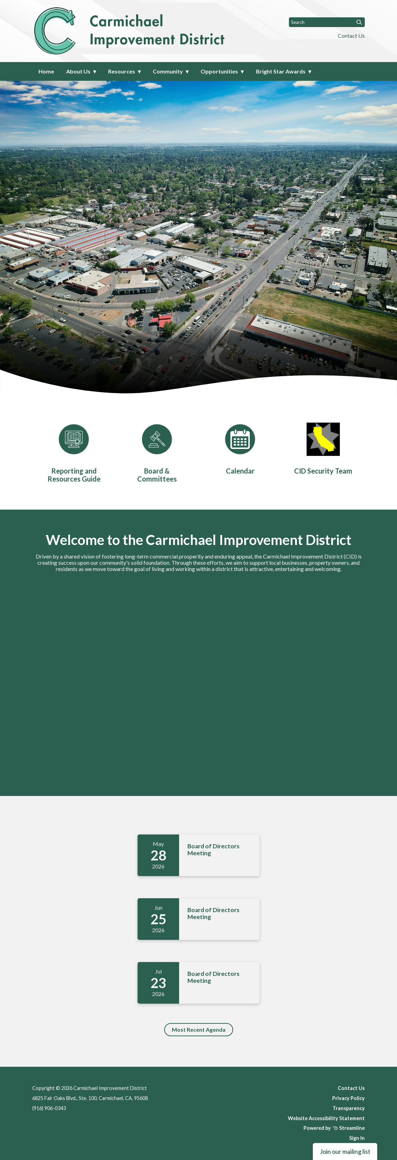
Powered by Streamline (334, 1128)
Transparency (349, 1108)
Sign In (357, 1138)
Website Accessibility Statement (326, 1118)
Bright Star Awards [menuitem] (281, 71)
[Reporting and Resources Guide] (73, 451)
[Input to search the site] (327, 22)
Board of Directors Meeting (213, 849)
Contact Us (351, 35)
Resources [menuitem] (121, 71)
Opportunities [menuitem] (219, 71)
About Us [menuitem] (78, 71)
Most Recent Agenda (199, 1029)
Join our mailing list (345, 1151)
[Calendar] (240, 447)
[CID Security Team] (323, 447)
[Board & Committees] (156, 451)
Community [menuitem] (168, 71)
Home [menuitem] (46, 71)
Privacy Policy (348, 1098)
